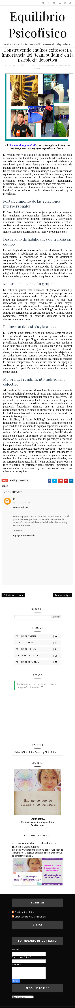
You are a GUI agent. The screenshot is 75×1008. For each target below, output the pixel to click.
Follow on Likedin (38, 649)
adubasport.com (20, 507)
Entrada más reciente (13, 595)
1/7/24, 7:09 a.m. (23, 503)
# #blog (13, 480)
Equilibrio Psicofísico (24, 912)
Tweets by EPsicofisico (45, 752)
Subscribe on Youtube (38, 656)
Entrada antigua (62, 595)
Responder (18, 530)
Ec (14, 499)
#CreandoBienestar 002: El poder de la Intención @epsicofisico (34, 844)
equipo (50, 65)
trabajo (37, 69)
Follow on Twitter (38, 636)
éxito (67, 65)
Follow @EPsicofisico (24, 752)
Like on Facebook (38, 643)
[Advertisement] (37, 716)
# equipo (24, 480)
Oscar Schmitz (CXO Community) (30, 916)
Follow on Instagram (38, 662)
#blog (43, 65)
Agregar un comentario (24, 535)
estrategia (59, 65)
